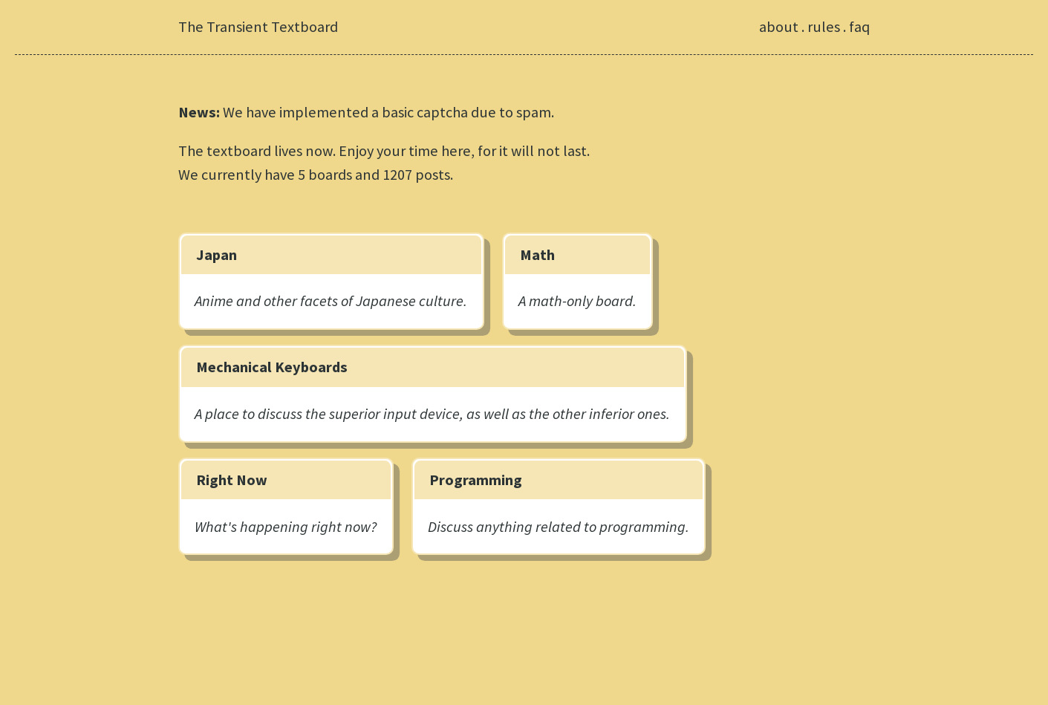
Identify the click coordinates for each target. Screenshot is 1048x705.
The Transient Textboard (258, 26)
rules (823, 26)
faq (859, 26)
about (778, 26)
